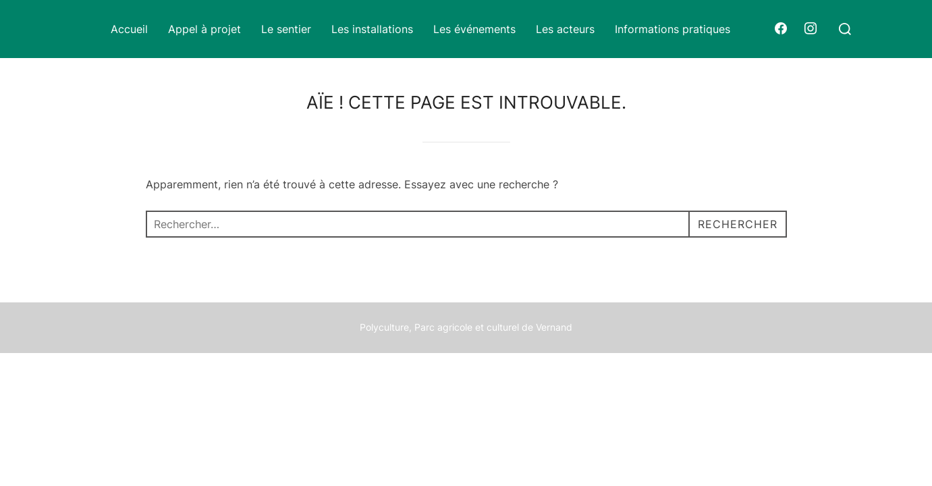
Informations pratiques (672, 29)
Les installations (372, 29)
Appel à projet (204, 29)
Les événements (474, 29)
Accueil (129, 29)
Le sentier (286, 29)
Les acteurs (565, 29)
